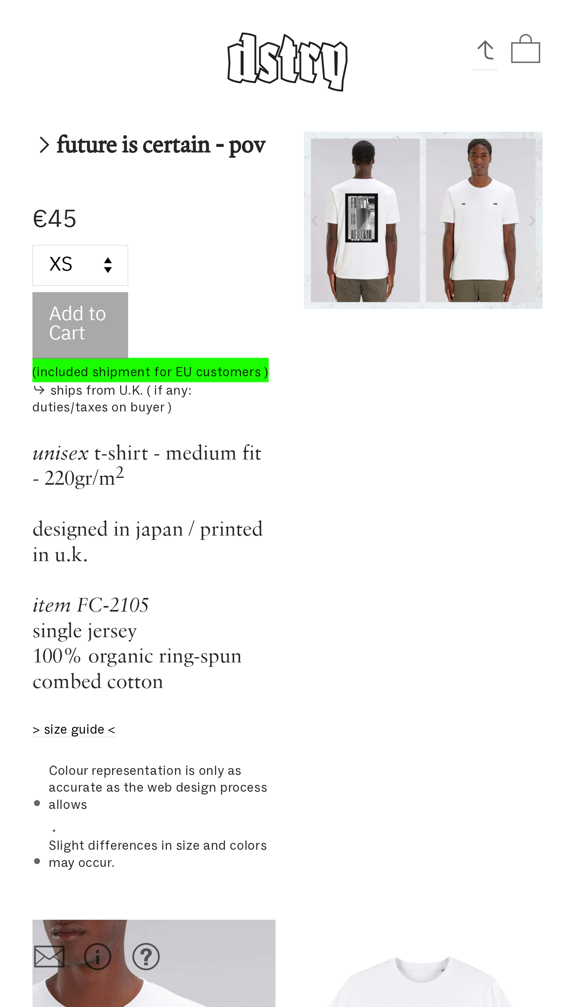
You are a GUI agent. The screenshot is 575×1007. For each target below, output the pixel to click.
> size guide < (74, 729)
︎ (146, 957)
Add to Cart (77, 324)
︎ (98, 957)
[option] (423, 220)
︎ (526, 49)
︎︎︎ (485, 49)
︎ (49, 957)
